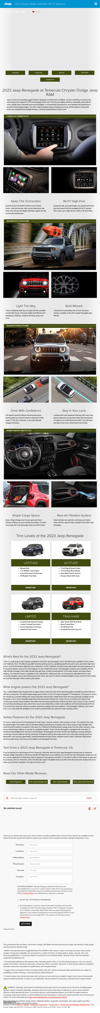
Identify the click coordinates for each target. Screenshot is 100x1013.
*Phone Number (18, 864)
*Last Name (19, 851)
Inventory (15, 73)
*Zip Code (20, 870)
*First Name (19, 845)
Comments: (20, 877)
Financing (38, 73)
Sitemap (26, 1005)
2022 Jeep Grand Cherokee (83, 782)
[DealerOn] (9, 1002)
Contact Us (50, 80)
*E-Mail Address (18, 857)
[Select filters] (89, 808)
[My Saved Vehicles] (36, 12)
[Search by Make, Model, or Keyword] (47, 798)
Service (61, 73)
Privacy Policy (28, 893)
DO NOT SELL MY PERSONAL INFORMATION (75, 1005)
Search (89, 798)
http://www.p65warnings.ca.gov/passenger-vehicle (48, 997)
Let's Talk (25, 923)
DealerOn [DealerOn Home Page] (20, 1005)
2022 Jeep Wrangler (60, 782)
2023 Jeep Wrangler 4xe (38, 782)
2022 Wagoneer (16, 782)
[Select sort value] (94, 808)
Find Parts (84, 73)
